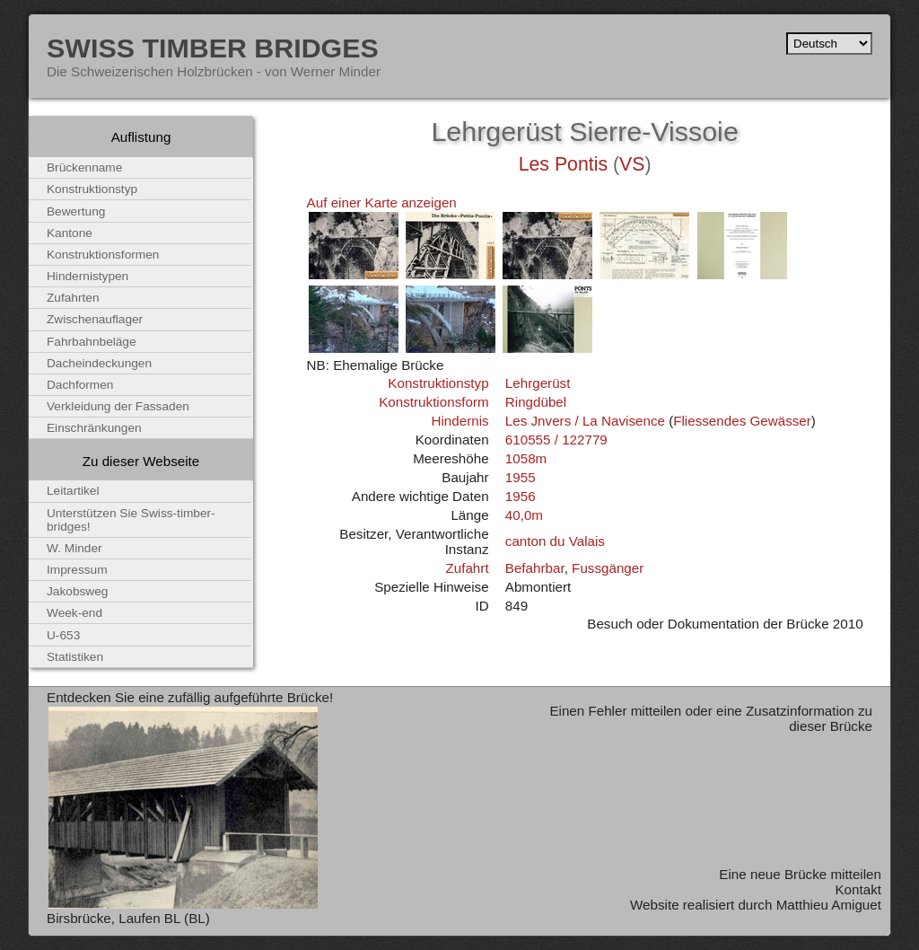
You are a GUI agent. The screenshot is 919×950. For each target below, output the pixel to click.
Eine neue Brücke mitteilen (800, 874)
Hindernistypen (87, 276)
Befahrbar (535, 568)
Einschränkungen (94, 428)
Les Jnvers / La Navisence (585, 420)
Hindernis (459, 420)
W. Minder (74, 548)
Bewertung (76, 211)
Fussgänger (607, 568)
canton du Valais (555, 541)
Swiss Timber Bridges (213, 47)
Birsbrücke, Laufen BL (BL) (128, 918)
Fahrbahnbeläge (91, 341)
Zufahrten (73, 297)
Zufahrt (466, 568)
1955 (520, 477)
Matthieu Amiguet (828, 904)
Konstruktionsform (433, 401)
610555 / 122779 (556, 439)
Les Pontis (563, 164)
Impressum (77, 569)
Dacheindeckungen (99, 363)
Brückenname (84, 167)
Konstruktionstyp (438, 383)
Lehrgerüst (538, 383)
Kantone (69, 233)
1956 (520, 496)
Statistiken (75, 657)
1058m (526, 458)
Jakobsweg (77, 591)
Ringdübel (535, 401)
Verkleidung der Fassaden (118, 406)
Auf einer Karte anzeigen (382, 202)
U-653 (63, 635)
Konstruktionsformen (103, 254)
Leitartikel (73, 490)
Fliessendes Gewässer (742, 420)
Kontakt (858, 889)
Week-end (74, 613)
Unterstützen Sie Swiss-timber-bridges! (131, 519)
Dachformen (80, 384)
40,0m (524, 515)
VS (631, 164)
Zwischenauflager (95, 319)
